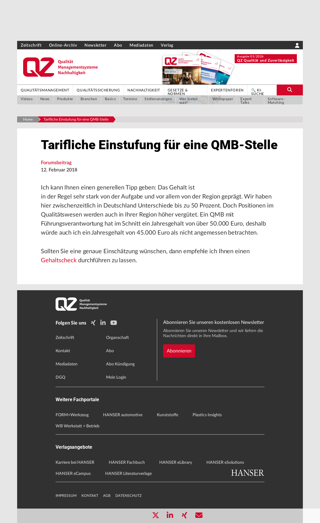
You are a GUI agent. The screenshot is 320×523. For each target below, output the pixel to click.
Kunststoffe (167, 415)
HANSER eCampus (73, 474)
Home (28, 119)
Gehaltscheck (59, 260)
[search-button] (290, 90)
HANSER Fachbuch (127, 462)
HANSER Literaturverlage (128, 474)
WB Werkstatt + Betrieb (77, 426)
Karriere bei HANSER (75, 462)
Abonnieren (179, 351)
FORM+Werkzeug (72, 415)
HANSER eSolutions (225, 462)
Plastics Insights (207, 415)
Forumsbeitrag (56, 162)
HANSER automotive (122, 415)
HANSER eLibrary (175, 462)
